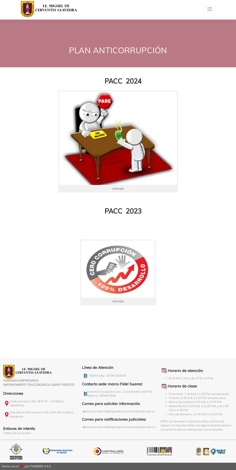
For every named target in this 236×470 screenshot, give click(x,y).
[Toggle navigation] (209, 9)
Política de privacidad (17, 433)
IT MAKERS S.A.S (40, 466)
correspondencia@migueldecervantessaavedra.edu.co (119, 411)
